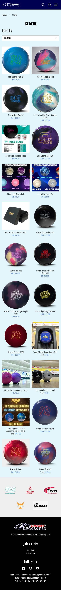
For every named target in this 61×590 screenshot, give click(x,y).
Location (30, 550)
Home (4, 15)
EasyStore (46, 535)
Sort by (7, 31)
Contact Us (30, 553)
